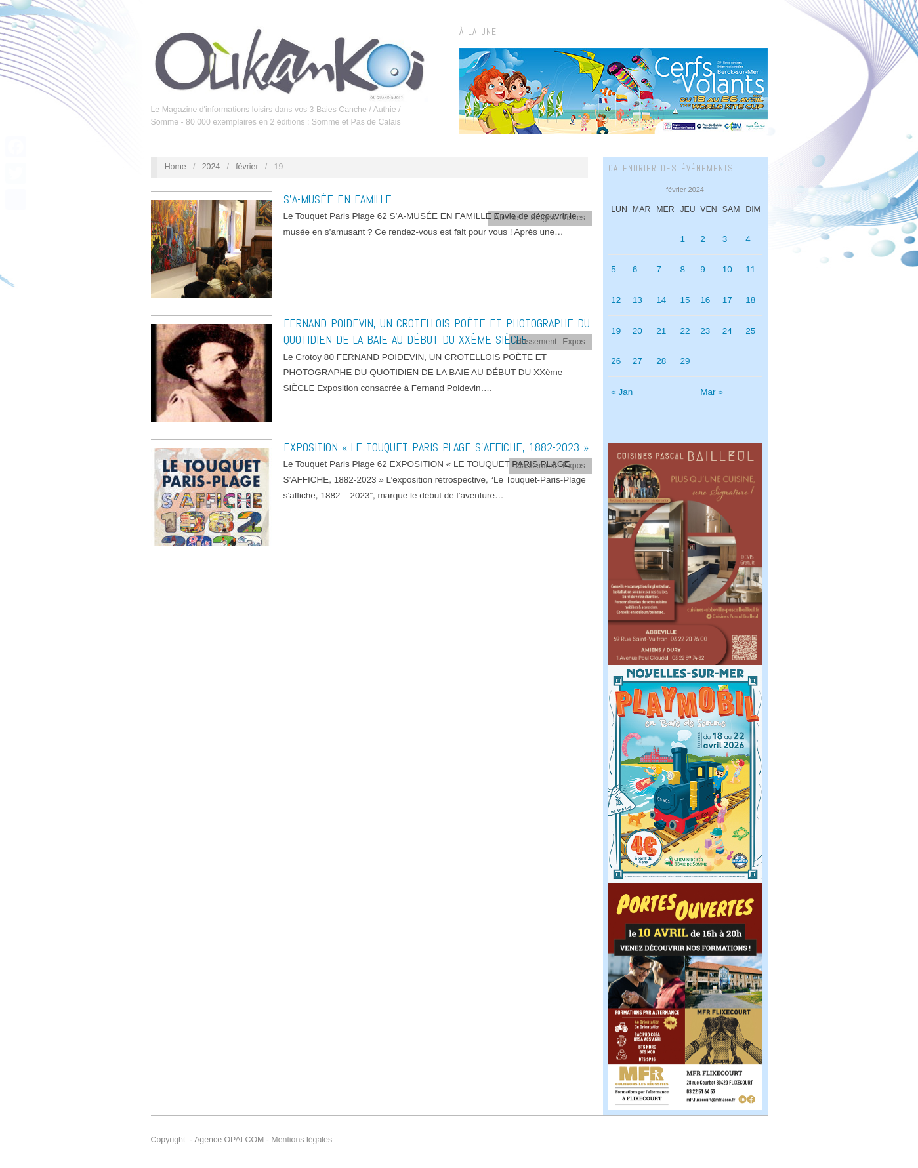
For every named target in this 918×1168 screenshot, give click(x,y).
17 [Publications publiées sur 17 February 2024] (727, 300)
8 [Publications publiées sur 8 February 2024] (682, 269)
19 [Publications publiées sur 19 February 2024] (616, 331)
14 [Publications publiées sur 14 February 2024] (661, 300)
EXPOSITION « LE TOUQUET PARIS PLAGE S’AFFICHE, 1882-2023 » (436, 446)
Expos (573, 341)
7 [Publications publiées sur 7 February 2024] (658, 269)
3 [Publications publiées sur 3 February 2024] (725, 239)
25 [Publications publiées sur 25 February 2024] (750, 331)
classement (536, 341)
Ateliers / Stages (525, 217)
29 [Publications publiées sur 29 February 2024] (685, 361)
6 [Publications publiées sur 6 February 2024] (635, 269)
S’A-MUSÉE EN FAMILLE (337, 199)
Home (175, 166)
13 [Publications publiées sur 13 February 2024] (637, 300)
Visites (573, 217)
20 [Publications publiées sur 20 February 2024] (637, 331)
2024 (211, 166)
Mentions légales (301, 1139)
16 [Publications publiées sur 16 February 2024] (705, 300)
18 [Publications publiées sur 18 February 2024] (750, 300)
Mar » (711, 392)
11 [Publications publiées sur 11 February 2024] (750, 269)
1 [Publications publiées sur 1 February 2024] (682, 239)
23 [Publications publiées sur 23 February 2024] (705, 331)
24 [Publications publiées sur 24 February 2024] (727, 331)
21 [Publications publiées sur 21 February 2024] (661, 331)
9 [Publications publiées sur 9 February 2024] (702, 269)
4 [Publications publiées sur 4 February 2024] (748, 239)
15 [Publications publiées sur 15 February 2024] (685, 300)
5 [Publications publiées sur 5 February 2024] (613, 269)
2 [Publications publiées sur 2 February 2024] (702, 239)
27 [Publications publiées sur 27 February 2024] (637, 361)
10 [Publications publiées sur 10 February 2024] (727, 269)
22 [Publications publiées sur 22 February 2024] (685, 331)
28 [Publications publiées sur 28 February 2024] (661, 361)
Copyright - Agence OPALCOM (207, 1139)
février (247, 166)
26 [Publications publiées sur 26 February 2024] (616, 361)
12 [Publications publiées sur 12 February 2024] (616, 300)
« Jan (622, 392)
